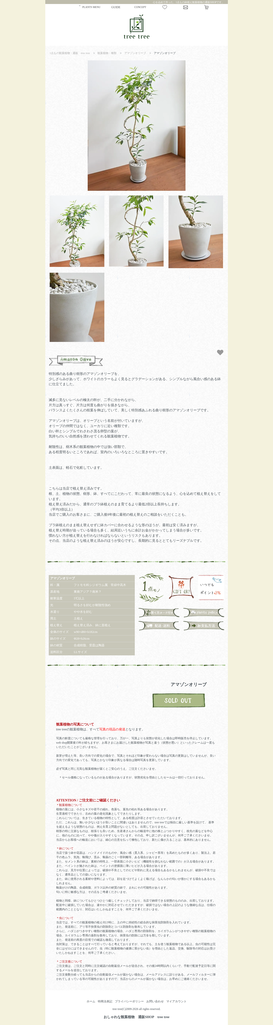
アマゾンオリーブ (135, 53)
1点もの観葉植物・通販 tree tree (69, 53)
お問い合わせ (155, 1001)
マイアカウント (176, 1001)
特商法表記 (105, 1001)
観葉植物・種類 (106, 53)
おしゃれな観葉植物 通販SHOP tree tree (136, 1017)
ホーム (91, 1001)
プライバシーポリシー (129, 1001)
